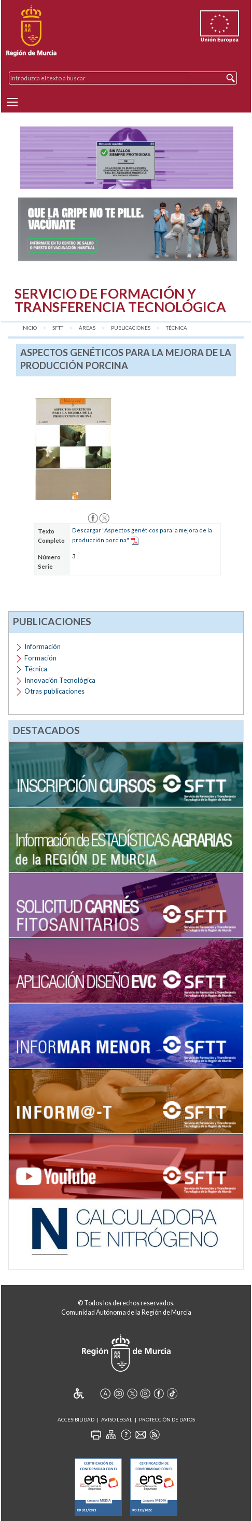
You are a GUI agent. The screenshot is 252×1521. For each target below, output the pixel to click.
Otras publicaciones (54, 691)
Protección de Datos (167, 1420)
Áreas (87, 328)
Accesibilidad (76, 1420)
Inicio (29, 328)
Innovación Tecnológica (59, 680)
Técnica (176, 328)
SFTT (57, 328)
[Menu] (12, 102)
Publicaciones (130, 328)
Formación (40, 658)
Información (42, 646)
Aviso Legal (116, 1420)
